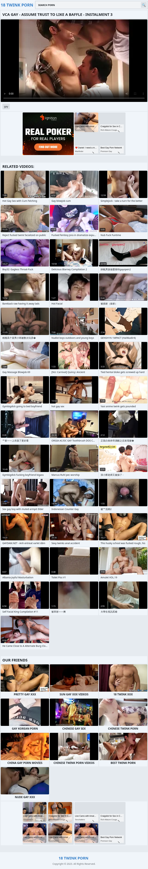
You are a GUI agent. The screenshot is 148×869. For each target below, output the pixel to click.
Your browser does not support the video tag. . (74, 60)
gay (6, 106)
